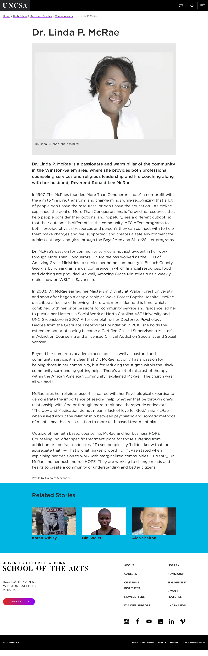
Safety (162, 642)
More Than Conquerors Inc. (112, 194)
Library (173, 565)
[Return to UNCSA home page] (15, 5)
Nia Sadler (104, 523)
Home (6, 16)
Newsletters (134, 596)
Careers (130, 573)
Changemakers (64, 16)
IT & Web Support (137, 605)
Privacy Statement (143, 642)
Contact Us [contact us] (19, 601)
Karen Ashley (54, 523)
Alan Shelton (154, 523)
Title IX (174, 642)
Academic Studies (41, 16)
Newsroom (176, 573)
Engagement (177, 582)
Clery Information (193, 642)
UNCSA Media (177, 605)
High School (20, 16)
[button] (181, 5)
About (129, 565)
